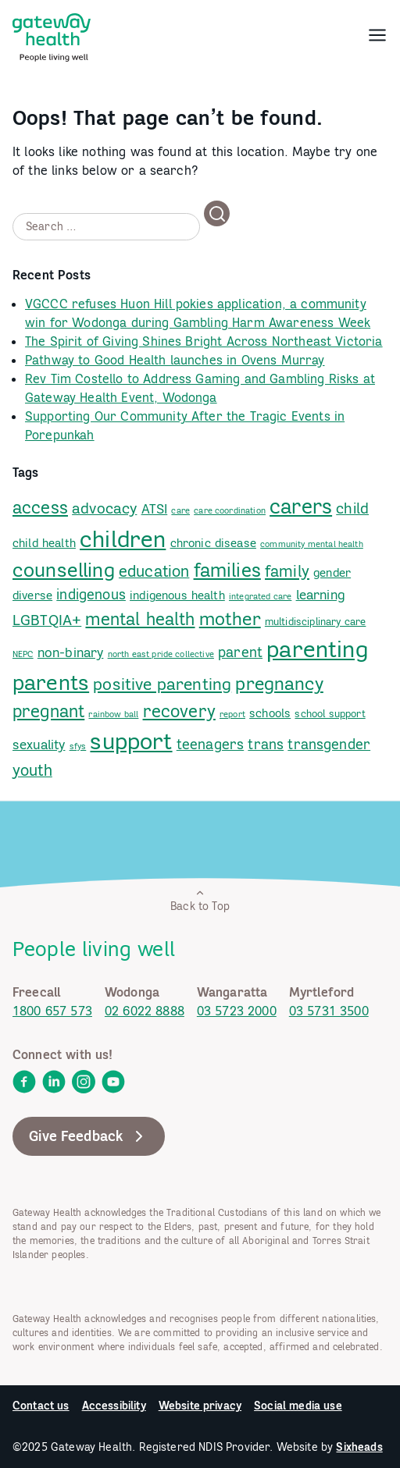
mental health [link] (140, 619)
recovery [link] (179, 711)
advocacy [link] (104, 508)
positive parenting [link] (162, 684)
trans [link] (266, 744)
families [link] (227, 569)
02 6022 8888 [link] (144, 1010)
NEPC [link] (23, 654)
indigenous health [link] (177, 595)
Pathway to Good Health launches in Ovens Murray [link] (175, 360)
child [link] (352, 508)
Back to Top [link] (200, 900)
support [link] (131, 740)
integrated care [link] (260, 596)
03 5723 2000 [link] (237, 1010)
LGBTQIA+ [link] (46, 619)
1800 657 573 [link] (52, 1010)
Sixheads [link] (359, 1447)
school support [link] (330, 713)
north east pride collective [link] (161, 654)
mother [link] (230, 618)
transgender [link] (329, 744)
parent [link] (240, 652)
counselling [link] (63, 569)
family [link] (287, 570)
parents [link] (50, 682)
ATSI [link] (154, 508)
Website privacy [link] (200, 1406)
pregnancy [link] (279, 683)
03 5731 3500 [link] (329, 1010)
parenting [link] (316, 648)
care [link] (180, 510)
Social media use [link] (298, 1406)
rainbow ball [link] (113, 714)
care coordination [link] (230, 510)
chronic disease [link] (213, 542)
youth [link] (32, 770)
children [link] (123, 538)
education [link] (154, 571)
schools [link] (270, 713)
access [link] (40, 507)
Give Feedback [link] (88, 1136)
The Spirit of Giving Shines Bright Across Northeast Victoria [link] (204, 341)
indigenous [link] (91, 594)
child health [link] (44, 542)
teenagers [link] (210, 744)
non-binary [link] (71, 652)
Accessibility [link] (114, 1406)
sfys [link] (78, 746)
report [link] (232, 714)
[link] (51, 34)
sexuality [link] (38, 744)
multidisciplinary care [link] (315, 621)
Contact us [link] (41, 1406)
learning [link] (320, 594)
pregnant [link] (48, 711)
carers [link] (301, 506)
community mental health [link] (311, 544)
